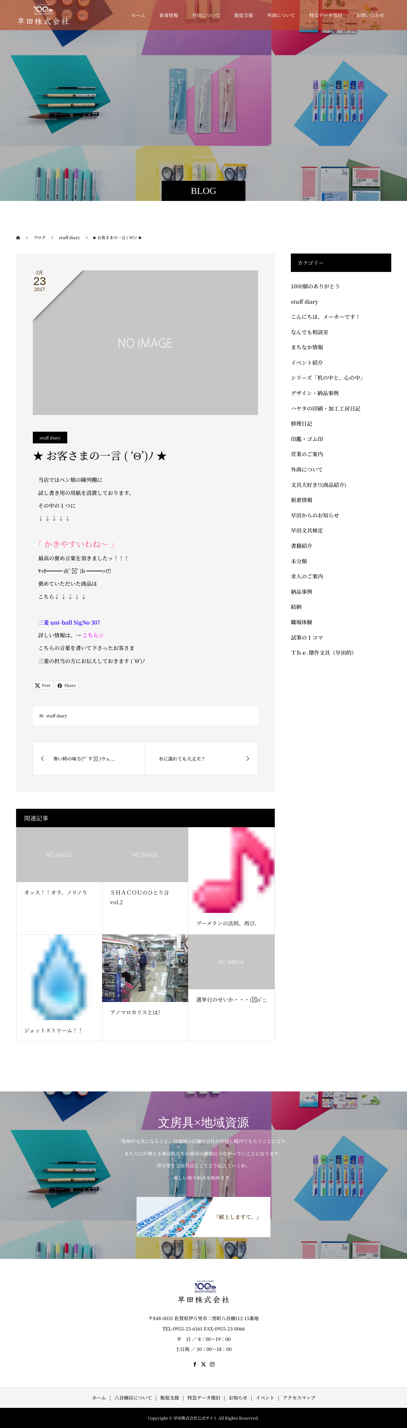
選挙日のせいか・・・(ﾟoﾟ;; (231, 999)
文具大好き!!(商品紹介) (318, 485)
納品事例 (301, 591)
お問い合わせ (370, 15)
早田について (206, 15)
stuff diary (50, 437)
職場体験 (301, 622)
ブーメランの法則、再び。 (228, 923)
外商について (281, 15)
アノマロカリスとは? (135, 1012)
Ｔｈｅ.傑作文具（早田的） (324, 652)
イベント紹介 (307, 362)
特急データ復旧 (325, 15)
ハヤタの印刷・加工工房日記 (325, 408)
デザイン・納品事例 (315, 393)
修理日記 (301, 423)
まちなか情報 (307, 347)
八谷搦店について (133, 1397)
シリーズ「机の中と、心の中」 (328, 377)
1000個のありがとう (315, 286)
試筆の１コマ (307, 637)
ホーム (138, 15)
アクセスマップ (299, 1397)
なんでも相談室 (309, 332)
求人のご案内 (307, 576)
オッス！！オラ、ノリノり (55, 892)
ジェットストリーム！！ (53, 1030)
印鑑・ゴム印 (307, 439)
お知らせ (238, 1397)
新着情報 (168, 15)
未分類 (299, 561)
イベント (265, 1397)
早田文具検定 (307, 530)
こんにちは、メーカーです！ (325, 316)
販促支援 (243, 15)
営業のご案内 (307, 454)
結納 (296, 607)
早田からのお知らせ (315, 515)
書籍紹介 (301, 546)
